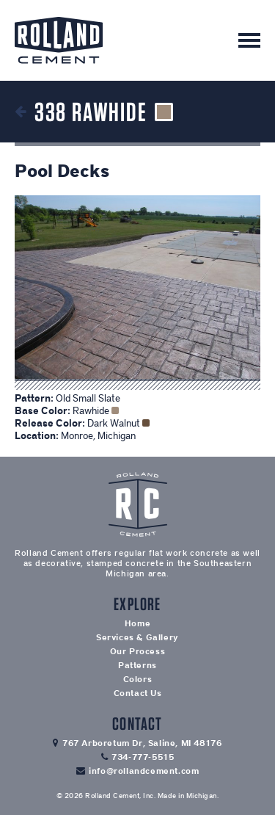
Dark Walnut (118, 423)
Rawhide (96, 411)
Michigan (201, 795)
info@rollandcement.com (144, 771)
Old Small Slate (88, 398)
